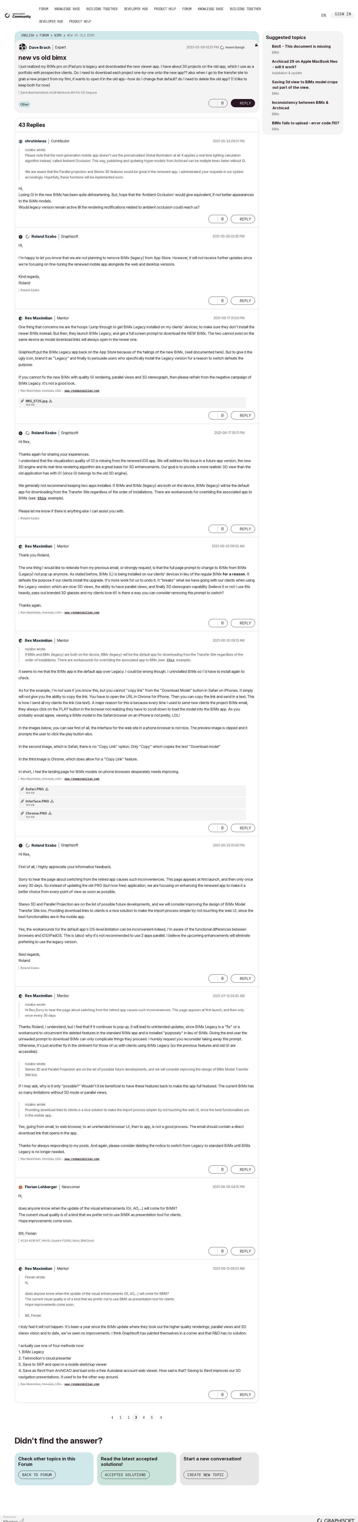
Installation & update (287, 73)
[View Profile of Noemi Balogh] (235, 47)
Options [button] (252, 35)
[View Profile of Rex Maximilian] (38, 318)
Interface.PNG (37, 801)
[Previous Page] (112, 1417)
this (41, 498)
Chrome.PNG (36, 813)
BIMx (275, 52)
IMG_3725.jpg (36, 401)
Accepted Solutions (125, 1474)
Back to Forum (37, 1474)
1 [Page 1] (120, 1417)
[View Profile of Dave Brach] (39, 47)
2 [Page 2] (128, 1417)
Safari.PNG (35, 789)
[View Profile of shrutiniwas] (35, 141)
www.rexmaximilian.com (82, 391)
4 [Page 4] (144, 1417)
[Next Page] (161, 1417)
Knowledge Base (67, 9)
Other (24, 104)
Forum (43, 9)
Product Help (165, 9)
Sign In (343, 14)
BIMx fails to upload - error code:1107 (305, 123)
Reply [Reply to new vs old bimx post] (245, 103)
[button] (213, 103)
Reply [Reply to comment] (245, 219)
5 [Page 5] (152, 1417)
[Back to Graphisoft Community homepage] (18, 15)
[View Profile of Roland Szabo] (44, 236)
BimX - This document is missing (301, 46)
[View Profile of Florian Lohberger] (41, 1187)
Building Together (102, 9)
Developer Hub (136, 9)
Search (309, 15)
